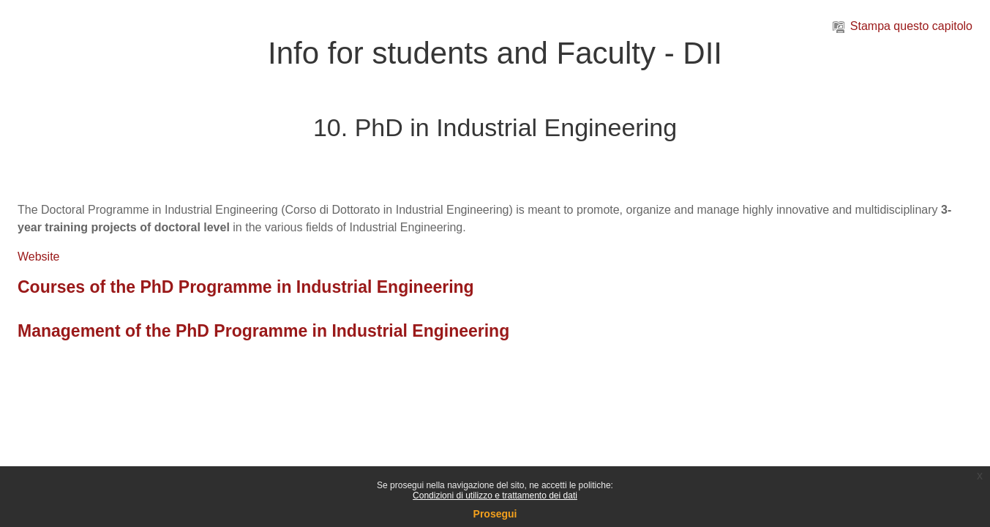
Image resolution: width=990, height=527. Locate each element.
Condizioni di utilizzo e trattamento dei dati (495, 495)
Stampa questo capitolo (902, 26)
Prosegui (495, 514)
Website (39, 256)
